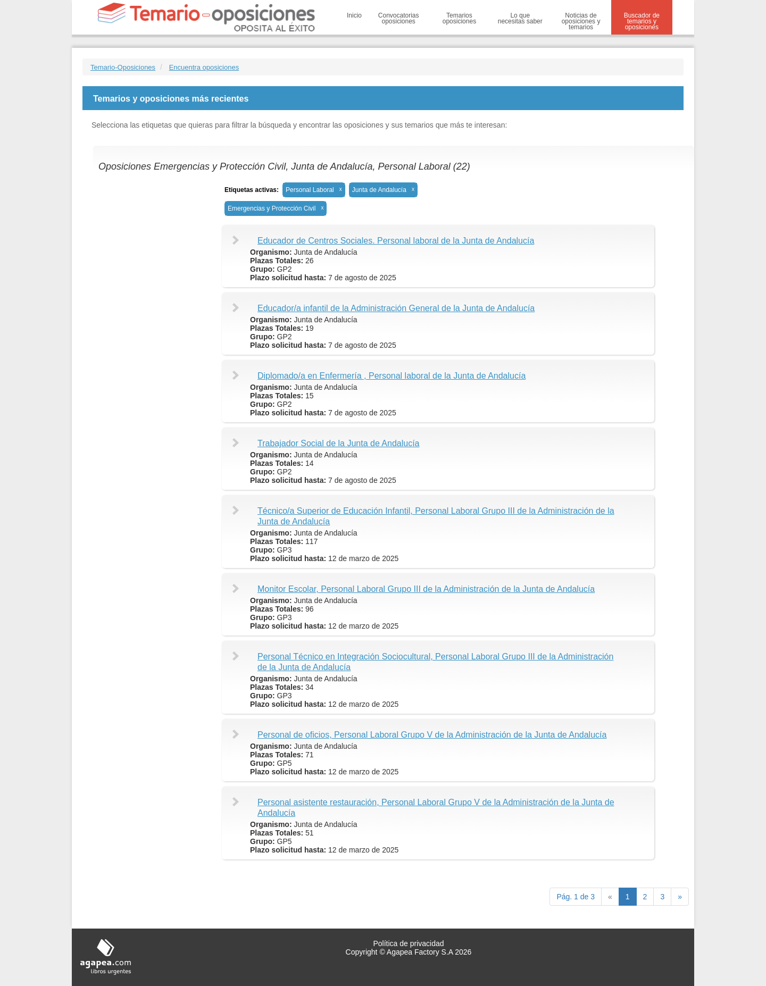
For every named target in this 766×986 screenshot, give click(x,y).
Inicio (354, 15)
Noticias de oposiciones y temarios (581, 21)
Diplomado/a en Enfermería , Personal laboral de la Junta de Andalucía (391, 375)
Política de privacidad (408, 943)
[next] (680, 897)
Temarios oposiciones (459, 18)
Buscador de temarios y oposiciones (642, 21)
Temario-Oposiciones (122, 67)
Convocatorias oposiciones (398, 18)
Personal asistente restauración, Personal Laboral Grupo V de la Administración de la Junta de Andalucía (435, 807)
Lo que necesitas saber (520, 18)
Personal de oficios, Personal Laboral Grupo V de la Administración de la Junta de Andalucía (431, 734)
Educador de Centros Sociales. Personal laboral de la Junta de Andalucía (395, 240)
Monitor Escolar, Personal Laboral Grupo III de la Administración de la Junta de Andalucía (426, 589)
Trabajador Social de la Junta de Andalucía (338, 443)
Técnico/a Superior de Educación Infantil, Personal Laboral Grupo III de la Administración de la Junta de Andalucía (435, 516)
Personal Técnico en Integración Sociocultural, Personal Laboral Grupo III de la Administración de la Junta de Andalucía (435, 662)
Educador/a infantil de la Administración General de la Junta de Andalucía (396, 308)
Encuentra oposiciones (204, 67)
